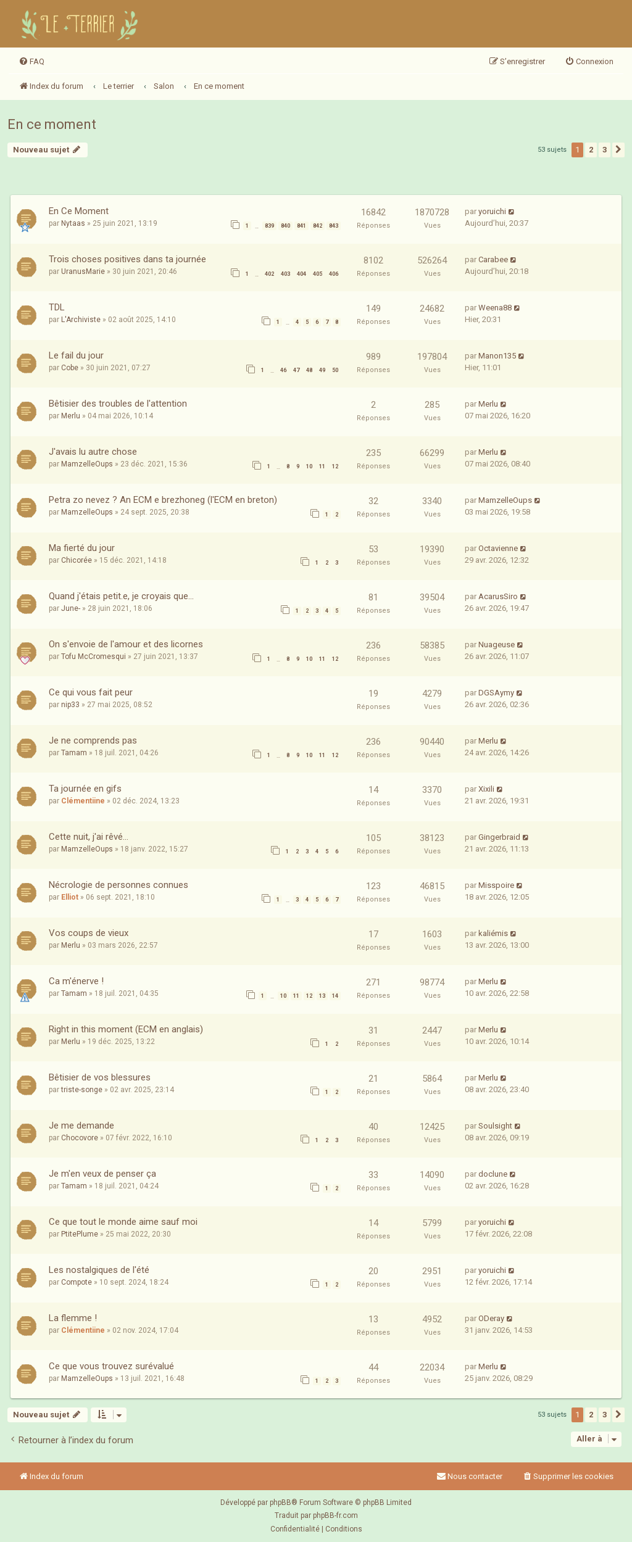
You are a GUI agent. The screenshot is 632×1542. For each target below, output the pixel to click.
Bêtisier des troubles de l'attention (118, 403)
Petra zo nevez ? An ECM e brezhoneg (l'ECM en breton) (163, 499)
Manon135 (497, 355)
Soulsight (495, 1125)
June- (70, 608)
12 (335, 466)
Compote (76, 1282)
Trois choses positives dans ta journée (127, 259)
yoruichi (492, 211)
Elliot (69, 897)
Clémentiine (83, 801)
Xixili (486, 789)
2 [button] (591, 149)
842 (317, 226)
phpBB (280, 1502)
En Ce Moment (79, 211)
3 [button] (604, 149)
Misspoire (496, 885)
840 (285, 226)
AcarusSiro (498, 596)
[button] (618, 150)
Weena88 (495, 307)
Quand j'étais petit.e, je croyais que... (121, 596)
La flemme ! (73, 1318)
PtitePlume (79, 1234)
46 (283, 370)
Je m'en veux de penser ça (102, 1173)
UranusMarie (83, 271)
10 (309, 466)
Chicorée (76, 560)
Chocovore (79, 1138)
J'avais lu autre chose (93, 451)
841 (301, 226)
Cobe (69, 367)
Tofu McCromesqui (93, 656)
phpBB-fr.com (335, 1515)
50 (335, 370)
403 (285, 274)
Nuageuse (496, 644)
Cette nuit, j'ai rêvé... (88, 836)
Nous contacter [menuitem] (469, 1476)
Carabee (493, 259)
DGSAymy (496, 692)
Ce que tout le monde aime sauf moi (123, 1221)
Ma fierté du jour (82, 547)
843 (333, 226)
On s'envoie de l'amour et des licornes (126, 644)
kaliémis (493, 933)
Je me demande (81, 1125)
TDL (57, 307)
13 (322, 996)
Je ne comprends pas (93, 740)
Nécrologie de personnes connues (118, 884)
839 (269, 226)
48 (309, 370)
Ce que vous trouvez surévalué (111, 1366)
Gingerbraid (499, 837)
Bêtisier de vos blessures (100, 1077)
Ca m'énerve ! (76, 981)
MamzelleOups (87, 464)
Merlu (70, 416)
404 (301, 274)
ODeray (491, 1318)
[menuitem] (31, 61)
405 (317, 274)
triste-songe (81, 1089)
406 (333, 274)
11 (322, 466)
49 (322, 370)
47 (296, 370)
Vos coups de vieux (88, 933)
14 (335, 996)
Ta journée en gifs (85, 788)
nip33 (70, 704)
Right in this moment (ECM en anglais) (126, 1029)
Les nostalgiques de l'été (99, 1269)
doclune (492, 1174)
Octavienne (498, 548)
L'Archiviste (81, 319)
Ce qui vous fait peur (91, 692)
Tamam (74, 752)
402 (269, 274)
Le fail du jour (76, 355)
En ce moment (51, 124)
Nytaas (73, 223)
